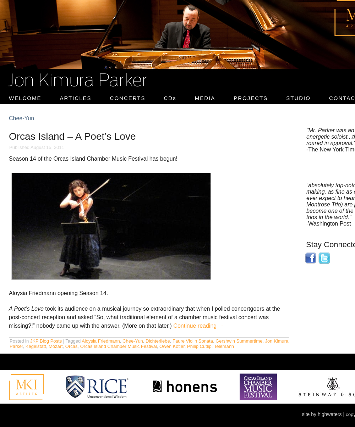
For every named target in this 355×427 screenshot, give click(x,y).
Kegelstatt (36, 346)
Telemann (224, 346)
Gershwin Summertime (238, 341)
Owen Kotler (172, 346)
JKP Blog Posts (46, 341)
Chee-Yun (132, 341)
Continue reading (198, 326)
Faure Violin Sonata (193, 341)
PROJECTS (251, 98)
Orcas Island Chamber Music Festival (118, 346)
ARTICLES (76, 98)
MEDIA (205, 98)
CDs (170, 98)
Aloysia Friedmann (101, 341)
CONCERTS (128, 98)
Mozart (56, 346)
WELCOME (25, 98)
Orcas (71, 346)
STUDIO (298, 98)
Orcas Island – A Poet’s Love (72, 136)
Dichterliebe (158, 341)
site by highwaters (322, 414)
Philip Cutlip (199, 346)
